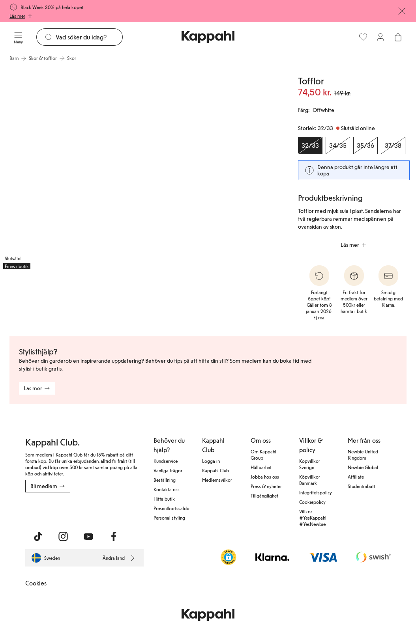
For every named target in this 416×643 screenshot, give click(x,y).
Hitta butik (164, 498)
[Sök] (89, 37)
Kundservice (166, 461)
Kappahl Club (215, 470)
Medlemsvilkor (217, 480)
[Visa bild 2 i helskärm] (213, 169)
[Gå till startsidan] (208, 37)
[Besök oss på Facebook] (113, 536)
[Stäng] (402, 11)
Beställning (165, 480)
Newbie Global (363, 467)
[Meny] (18, 37)
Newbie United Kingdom (363, 454)
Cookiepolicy (312, 502)
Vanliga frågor (168, 470)
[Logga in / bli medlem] (380, 37)
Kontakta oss (167, 489)
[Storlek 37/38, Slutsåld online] (393, 145)
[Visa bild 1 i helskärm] (70, 169)
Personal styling (169, 517)
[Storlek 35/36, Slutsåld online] (365, 145)
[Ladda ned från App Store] (48, 510)
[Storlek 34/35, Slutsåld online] (338, 145)
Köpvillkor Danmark (309, 480)
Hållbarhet (261, 467)
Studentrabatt (361, 486)
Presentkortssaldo (171, 508)
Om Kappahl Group (263, 454)
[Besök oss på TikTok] (38, 536)
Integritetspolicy (315, 492)
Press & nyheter (266, 486)
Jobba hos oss (265, 476)
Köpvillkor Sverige (309, 464)
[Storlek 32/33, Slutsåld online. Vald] (310, 145)
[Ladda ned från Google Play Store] (101, 510)
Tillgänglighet (264, 495)
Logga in (211, 461)
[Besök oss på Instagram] (63, 536)
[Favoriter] (363, 37)
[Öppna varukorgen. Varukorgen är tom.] (398, 37)
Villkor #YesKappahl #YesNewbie (312, 518)
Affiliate (356, 476)
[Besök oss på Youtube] (88, 536)
